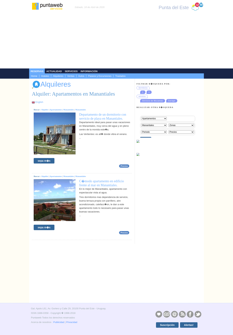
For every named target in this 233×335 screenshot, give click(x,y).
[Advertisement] (116, 41)
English (39, 102)
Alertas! (188, 325)
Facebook (190, 314)
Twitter (198, 314)
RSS (182, 314)
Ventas (70, 76)
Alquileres (58, 76)
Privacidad (71, 322)
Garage (171, 101)
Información (88, 71)
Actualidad (54, 71)
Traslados (120, 76)
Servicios (71, 71)
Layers (166, 314)
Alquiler (44, 110)
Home (34, 76)
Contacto (174, 314)
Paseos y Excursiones (99, 76)
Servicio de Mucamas (152, 101)
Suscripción (167, 325)
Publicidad (58, 322)
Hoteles (45, 76)
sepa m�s (44, 160)
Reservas (37, 71)
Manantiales (68, 110)
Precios (124, 166)
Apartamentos (56, 110)
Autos (81, 76)
